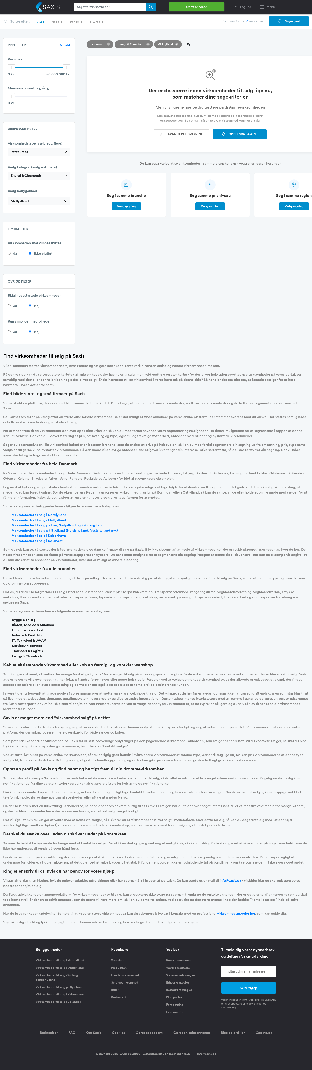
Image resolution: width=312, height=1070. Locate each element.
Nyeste (57, 22)
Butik (115, 990)
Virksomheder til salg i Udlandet (37, 541)
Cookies (118, 1032)
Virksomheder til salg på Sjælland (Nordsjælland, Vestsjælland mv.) (65, 530)
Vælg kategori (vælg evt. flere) (32, 167)
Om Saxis (93, 1032)
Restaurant (118, 997)
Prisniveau (16, 59)
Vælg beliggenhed (22, 191)
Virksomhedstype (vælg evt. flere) (35, 143)
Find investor (175, 1012)
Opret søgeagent (149, 1032)
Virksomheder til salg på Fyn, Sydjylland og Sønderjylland (58, 525)
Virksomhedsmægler (180, 975)
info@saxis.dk (230, 880)
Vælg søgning (126, 206)
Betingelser (49, 1032)
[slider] (11, 67)
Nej (36, 306)
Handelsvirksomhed (125, 975)
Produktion (119, 968)
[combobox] (39, 152)
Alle (40, 22)
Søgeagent (289, 21)
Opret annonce (196, 7)
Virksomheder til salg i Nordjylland (39, 515)
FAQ (71, 1032)
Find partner (175, 997)
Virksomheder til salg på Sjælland (59, 987)
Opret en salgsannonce (191, 1032)
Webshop (117, 960)
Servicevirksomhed (124, 982)
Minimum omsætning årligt (29, 88)
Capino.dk (264, 1032)
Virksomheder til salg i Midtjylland (39, 520)
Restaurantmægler (179, 990)
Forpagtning (174, 1004)
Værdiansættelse (178, 968)
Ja (15, 253)
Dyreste (76, 22)
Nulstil (65, 45)
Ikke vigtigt (43, 253)
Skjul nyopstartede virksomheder (34, 295)
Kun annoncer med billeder (29, 321)
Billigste (97, 22)
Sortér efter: (16, 21)
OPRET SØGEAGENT (239, 134)
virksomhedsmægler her (236, 913)
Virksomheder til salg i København (39, 535)
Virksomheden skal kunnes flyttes (34, 243)
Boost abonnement (179, 960)
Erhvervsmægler (177, 982)
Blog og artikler (233, 1032)
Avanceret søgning (181, 134)
